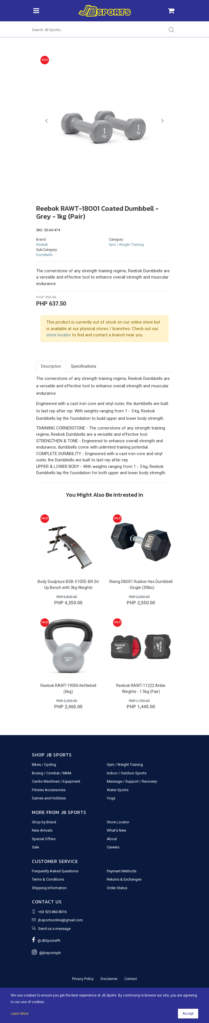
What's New (116, 830)
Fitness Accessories (48, 790)
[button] (46, 121)
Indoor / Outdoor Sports (126, 773)
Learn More (19, 1014)
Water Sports (117, 790)
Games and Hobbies (49, 798)
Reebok (42, 245)
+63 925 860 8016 (52, 912)
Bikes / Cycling (44, 764)
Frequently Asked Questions (55, 871)
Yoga (111, 798)
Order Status (117, 888)
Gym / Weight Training (126, 245)
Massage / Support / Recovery (132, 781)
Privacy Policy (83, 979)
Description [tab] (51, 366)
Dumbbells (44, 255)
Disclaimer (109, 979)
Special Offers (44, 839)
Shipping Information (49, 888)
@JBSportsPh (46, 940)
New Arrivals (42, 830)
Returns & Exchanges (124, 879)
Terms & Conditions (48, 879)
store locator (58, 334)
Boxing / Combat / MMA (51, 773)
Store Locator (118, 822)
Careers (113, 847)
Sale (35, 847)
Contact (130, 979)
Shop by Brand (44, 822)
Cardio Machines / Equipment (56, 781)
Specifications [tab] (83, 366)
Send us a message (54, 928)
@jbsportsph (46, 953)
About (112, 839)
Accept (188, 1014)
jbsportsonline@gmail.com (60, 920)
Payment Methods (121, 871)
